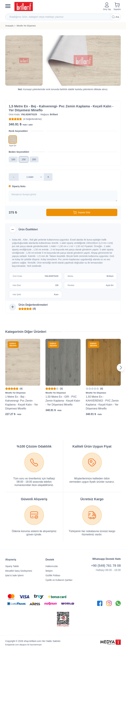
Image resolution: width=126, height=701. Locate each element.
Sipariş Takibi (12, 566)
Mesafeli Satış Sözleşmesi (18, 571)
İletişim (49, 571)
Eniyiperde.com (12, 645)
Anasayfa (9, 26)
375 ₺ (13, 212)
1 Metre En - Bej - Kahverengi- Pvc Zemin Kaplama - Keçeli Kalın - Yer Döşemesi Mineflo (21, 402)
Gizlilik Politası (52, 575)
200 (34, 159)
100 (13, 159)
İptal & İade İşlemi (14, 575)
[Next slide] (121, 368)
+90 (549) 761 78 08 (106, 565)
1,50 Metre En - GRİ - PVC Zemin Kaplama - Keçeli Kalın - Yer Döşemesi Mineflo (62, 400)
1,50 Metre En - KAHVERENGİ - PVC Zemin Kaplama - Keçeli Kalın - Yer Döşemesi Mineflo (102, 402)
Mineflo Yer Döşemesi (26, 26)
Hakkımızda (51, 566)
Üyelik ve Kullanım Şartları (58, 580)
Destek (49, 559)
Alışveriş (10, 559)
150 (23, 159)
